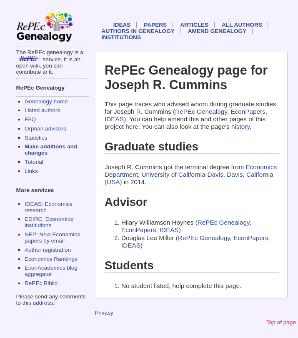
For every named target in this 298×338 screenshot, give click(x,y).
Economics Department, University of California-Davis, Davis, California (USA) (191, 174)
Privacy (104, 313)
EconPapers (247, 111)
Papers (155, 25)
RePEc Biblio (41, 283)
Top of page (281, 322)
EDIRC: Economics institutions (49, 222)
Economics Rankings (51, 259)
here (131, 126)
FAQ (30, 119)
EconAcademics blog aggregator (51, 271)
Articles (194, 25)
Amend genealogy (217, 31)
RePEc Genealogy (201, 111)
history (240, 126)
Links (31, 171)
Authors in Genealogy (138, 31)
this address (38, 303)
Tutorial (34, 162)
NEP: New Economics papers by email (52, 237)
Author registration (48, 250)
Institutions (121, 37)
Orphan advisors (45, 128)
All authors (242, 25)
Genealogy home (46, 101)
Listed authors (42, 110)
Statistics (36, 138)
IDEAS (122, 25)
